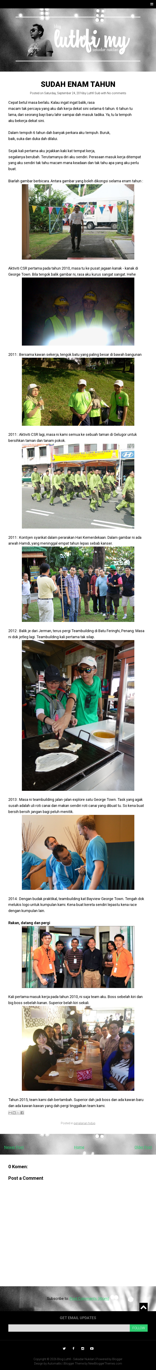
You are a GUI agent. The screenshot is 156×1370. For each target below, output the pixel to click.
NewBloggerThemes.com (105, 1363)
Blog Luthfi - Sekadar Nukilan (75, 1359)
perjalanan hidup (84, 1123)
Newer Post (14, 1147)
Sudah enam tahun (78, 84)
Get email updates (78, 1318)
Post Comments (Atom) (89, 1298)
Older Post (143, 1147)
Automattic (54, 1363)
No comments (116, 93)
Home (79, 1147)
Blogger (117, 1359)
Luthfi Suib (93, 93)
